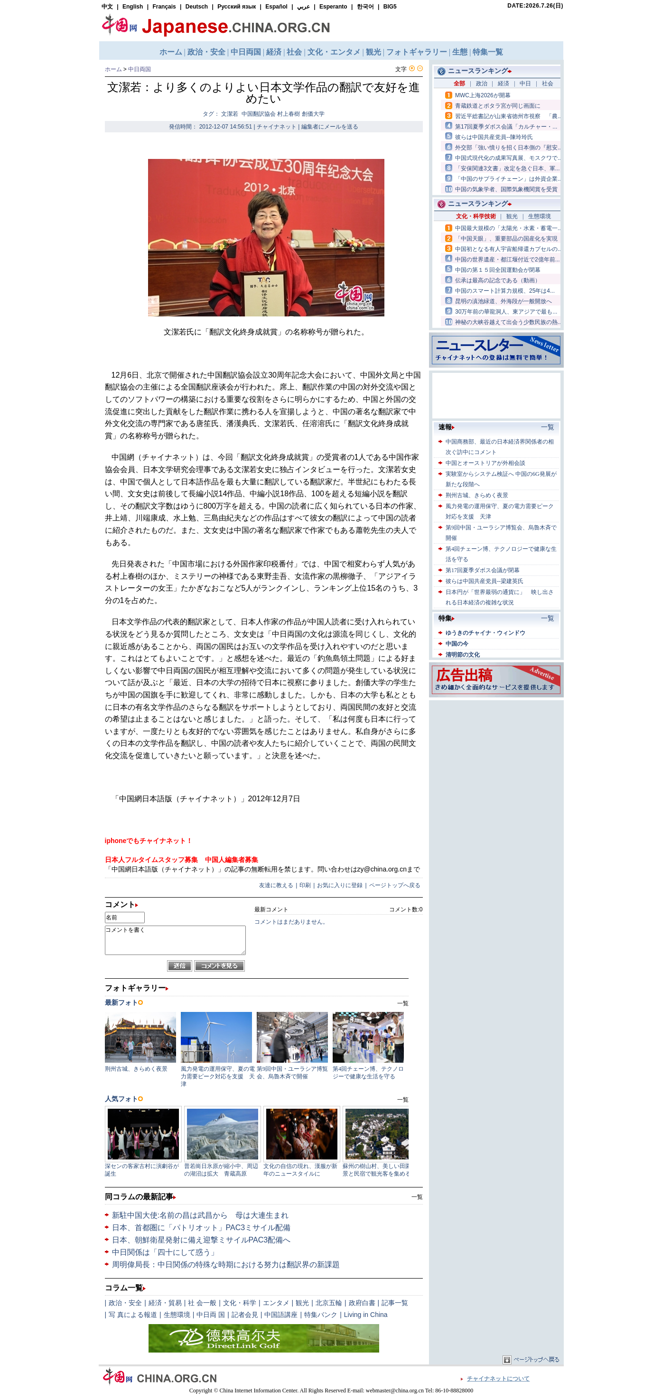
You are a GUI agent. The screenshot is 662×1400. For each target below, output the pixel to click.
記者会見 (245, 1314)
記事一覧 (395, 1303)
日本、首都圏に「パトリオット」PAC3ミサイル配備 (201, 1228)
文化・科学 (239, 1303)
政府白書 (362, 1303)
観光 (302, 1303)
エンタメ (276, 1303)
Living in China (366, 1314)
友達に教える (276, 885)
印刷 (305, 885)
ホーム (113, 69)
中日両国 (139, 69)
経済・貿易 (165, 1303)
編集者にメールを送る (329, 126)
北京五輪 (329, 1303)
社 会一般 (202, 1303)
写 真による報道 (133, 1314)
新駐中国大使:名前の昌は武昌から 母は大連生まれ (200, 1215)
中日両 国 (210, 1314)
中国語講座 (281, 1314)
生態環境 (177, 1314)
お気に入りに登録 (340, 885)
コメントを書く (175, 940)
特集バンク (320, 1314)
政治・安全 (125, 1303)
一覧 (417, 1197)
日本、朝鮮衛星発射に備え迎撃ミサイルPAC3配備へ (201, 1240)
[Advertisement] (496, 762)
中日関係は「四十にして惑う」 (165, 1252)
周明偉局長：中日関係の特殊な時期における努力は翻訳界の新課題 (226, 1265)
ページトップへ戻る (394, 885)
